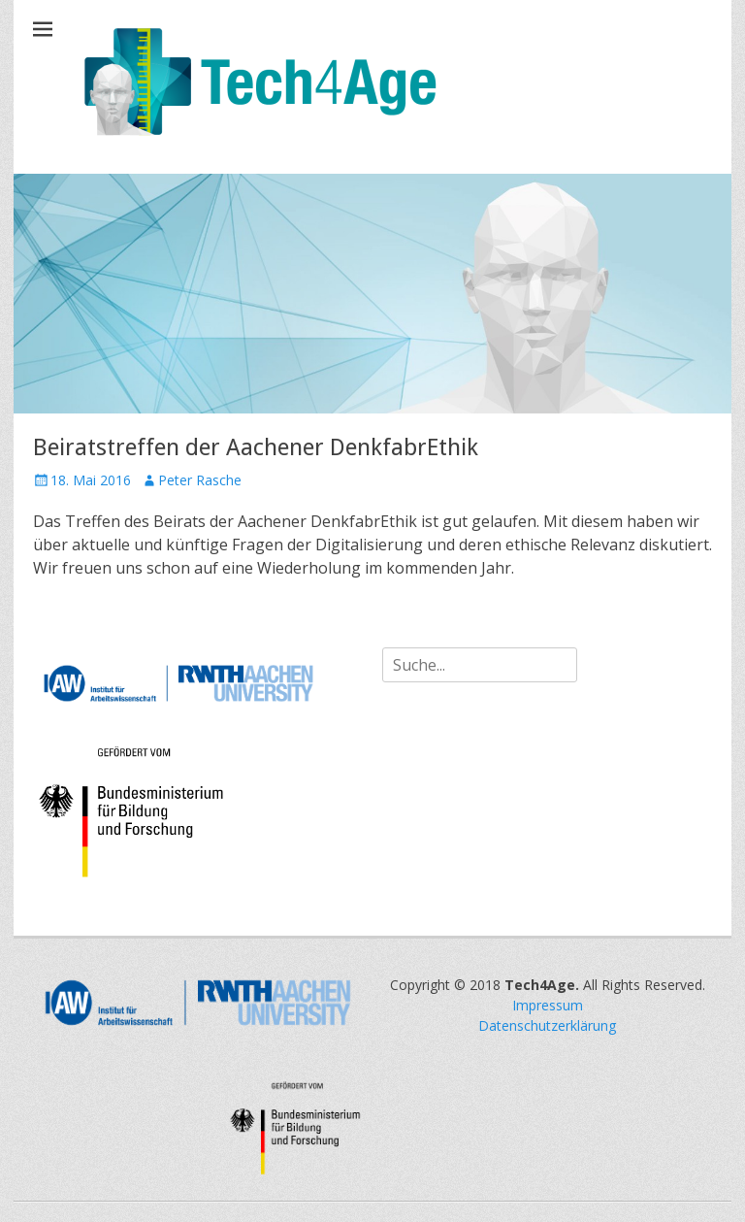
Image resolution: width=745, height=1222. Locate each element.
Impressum (547, 1005)
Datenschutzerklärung (547, 1025)
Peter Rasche (200, 480)
